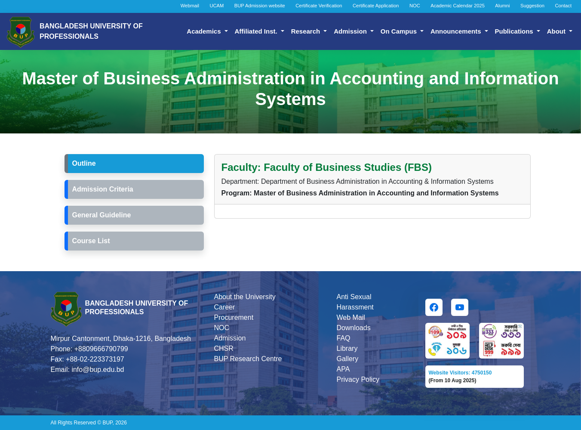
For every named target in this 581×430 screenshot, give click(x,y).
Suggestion (532, 5)
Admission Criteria (102, 189)
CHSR (224, 348)
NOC (414, 5)
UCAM (216, 5)
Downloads (354, 327)
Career (224, 307)
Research (306, 31)
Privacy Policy (358, 379)
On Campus (399, 31)
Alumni (502, 5)
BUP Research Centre (248, 358)
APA (343, 369)
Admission (351, 31)
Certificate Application (376, 5)
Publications (515, 31)
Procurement (234, 317)
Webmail (190, 5)
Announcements (456, 31)
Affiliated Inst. (257, 31)
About (557, 31)
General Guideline (101, 215)
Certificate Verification (318, 5)
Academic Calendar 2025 (457, 5)
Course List (91, 240)
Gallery (348, 358)
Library (347, 348)
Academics (204, 31)
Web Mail (351, 317)
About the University (245, 296)
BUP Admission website (259, 5)
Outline (84, 163)
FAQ (343, 338)
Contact (563, 5)
